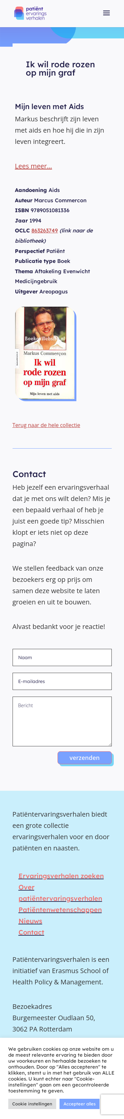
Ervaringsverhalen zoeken (61, 876)
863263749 (44, 230)
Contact (31, 932)
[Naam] (62, 657)
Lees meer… (33, 165)
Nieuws (30, 921)
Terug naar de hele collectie (46, 425)
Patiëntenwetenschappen (60, 909)
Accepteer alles (79, 1103)
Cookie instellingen (32, 1103)
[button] (106, 17)
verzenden (84, 758)
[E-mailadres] (62, 681)
